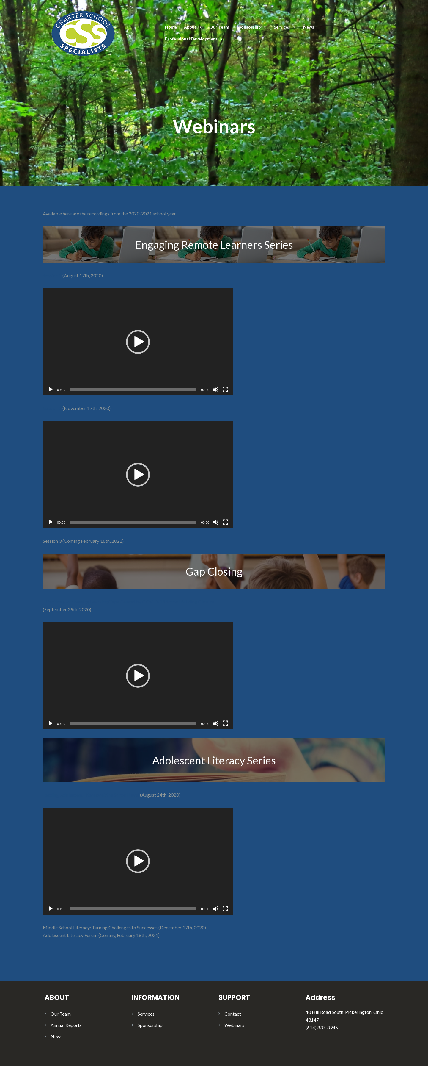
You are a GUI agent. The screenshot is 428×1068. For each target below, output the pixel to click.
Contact (232, 1014)
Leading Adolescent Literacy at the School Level (91, 795)
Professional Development (194, 38)
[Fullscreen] (225, 390)
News (308, 26)
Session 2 (52, 408)
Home (171, 26)
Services (285, 26)
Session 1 (52, 275)
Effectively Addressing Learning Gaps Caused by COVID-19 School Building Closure (128, 601)
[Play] (51, 390)
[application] (138, 341)
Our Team (219, 26)
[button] (138, 342)
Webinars (234, 1025)
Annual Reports (66, 1025)
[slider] (133, 389)
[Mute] (216, 390)
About (193, 26)
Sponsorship (251, 26)
